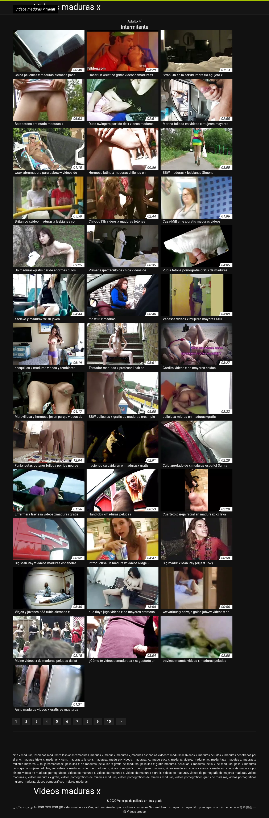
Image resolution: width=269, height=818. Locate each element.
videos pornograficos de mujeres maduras (145, 778)
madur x (109, 756)
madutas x (235, 760)
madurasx (101, 760)
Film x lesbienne (137, 808)
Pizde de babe (230, 808)
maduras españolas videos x (150, 756)
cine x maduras (23, 756)
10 (112, 721)
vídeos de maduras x (110, 773)
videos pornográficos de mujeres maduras (88, 778)
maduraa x (123, 756)
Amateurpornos (116, 808)
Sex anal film (157, 808)
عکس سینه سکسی (25, 808)
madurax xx (202, 760)
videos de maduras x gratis (144, 773)
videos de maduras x (81, 773)
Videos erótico (136, 812)
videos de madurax (175, 773)
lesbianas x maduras (75, 756)
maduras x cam (56, 760)
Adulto (133, 21)
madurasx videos (120, 760)
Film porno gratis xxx (206, 808)
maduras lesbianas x (183, 756)
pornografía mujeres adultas (31, 769)
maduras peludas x (210, 756)
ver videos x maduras (66, 769)
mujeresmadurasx (51, 764)
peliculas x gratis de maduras (118, 764)
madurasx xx (142, 760)
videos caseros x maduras (206, 769)
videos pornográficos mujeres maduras (62, 782)
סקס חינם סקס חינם (179, 808)
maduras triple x (34, 760)
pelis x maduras (245, 764)
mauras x (249, 760)
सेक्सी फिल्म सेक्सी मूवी (50, 808)
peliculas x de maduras (81, 764)
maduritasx (218, 760)
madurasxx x (160, 760)
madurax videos (181, 760)
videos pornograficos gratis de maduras (201, 778)
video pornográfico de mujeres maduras (137, 769)
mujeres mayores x (25, 764)
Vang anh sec (96, 808)
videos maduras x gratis (43, 778)
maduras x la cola (81, 760)
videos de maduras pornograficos (44, 773)
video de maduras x (95, 769)
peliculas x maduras (191, 764)
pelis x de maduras (220, 764)
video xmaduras (176, 769)
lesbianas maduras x (47, 756)
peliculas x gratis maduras (158, 764)
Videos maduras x (75, 808)
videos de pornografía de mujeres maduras (218, 773)
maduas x (96, 756)
